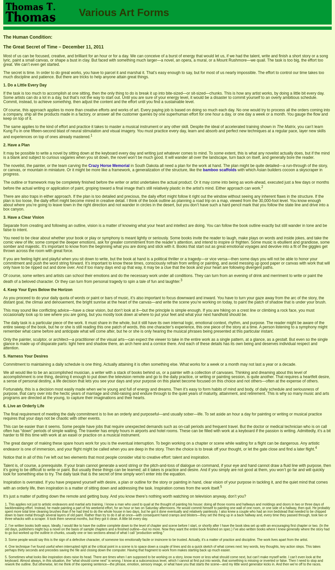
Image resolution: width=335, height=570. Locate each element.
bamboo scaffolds (220, 170)
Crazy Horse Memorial (109, 165)
